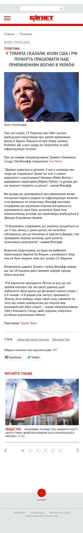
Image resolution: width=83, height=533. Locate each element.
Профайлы (19, 512)
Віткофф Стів (60, 339)
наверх (41, 499)
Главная (9, 34)
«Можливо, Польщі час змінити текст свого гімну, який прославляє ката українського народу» (42, 431)
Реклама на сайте (59, 512)
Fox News (55, 161)
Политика (26, 34)
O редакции (37, 512)
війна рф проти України (33, 339)
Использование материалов (41, 516)
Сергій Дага (28, 323)
